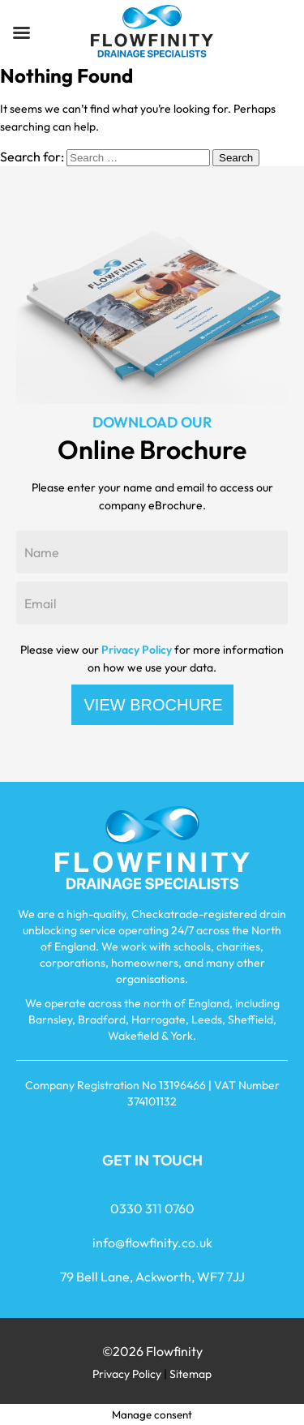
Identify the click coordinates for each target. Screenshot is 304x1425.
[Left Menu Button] (21, 32)
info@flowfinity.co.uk (152, 1242)
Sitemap (190, 1374)
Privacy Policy (136, 649)
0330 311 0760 (152, 1208)
